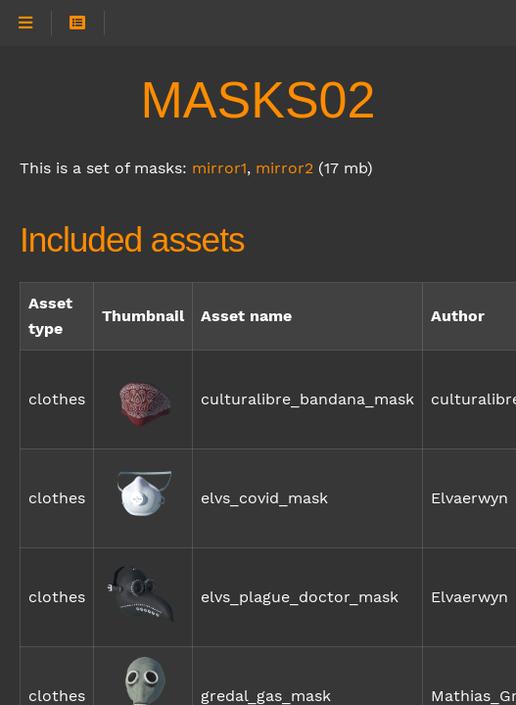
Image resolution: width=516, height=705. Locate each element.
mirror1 (219, 168)
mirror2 (284, 168)
